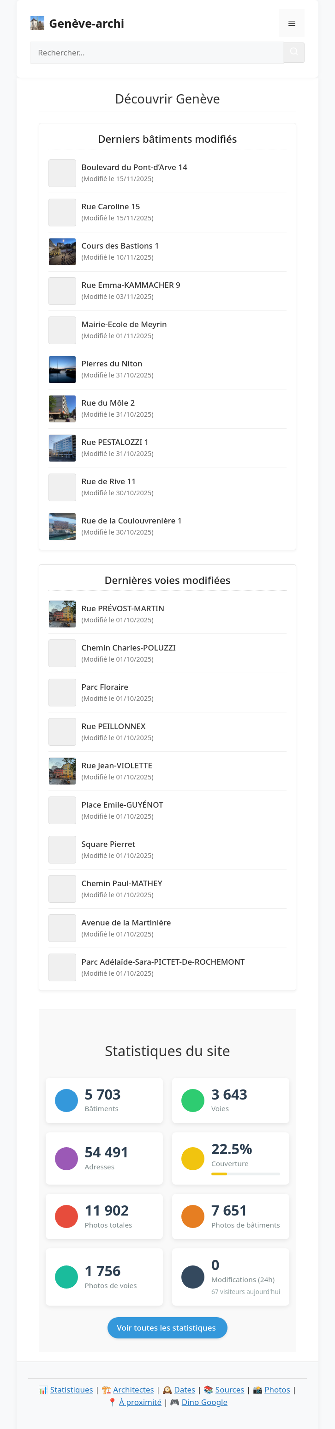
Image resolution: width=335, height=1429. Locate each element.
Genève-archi (86, 23)
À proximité (140, 1402)
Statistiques (71, 1389)
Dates (184, 1389)
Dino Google (204, 1402)
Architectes (133, 1389)
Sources (230, 1389)
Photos (277, 1389)
